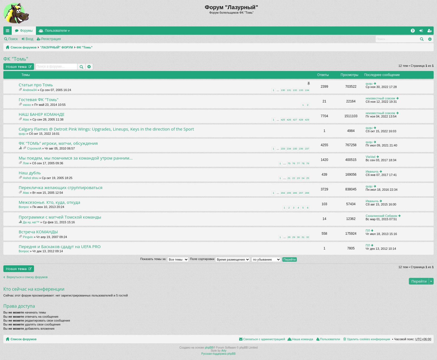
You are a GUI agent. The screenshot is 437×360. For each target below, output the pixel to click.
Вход (29, 39)
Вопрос (24, 207)
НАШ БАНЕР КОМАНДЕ (41, 114)
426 (289, 119)
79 (307, 163)
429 (307, 119)
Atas (26, 119)
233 (283, 148)
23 (298, 178)
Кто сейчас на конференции (33, 289)
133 (301, 90)
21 (289, 178)
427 (295, 119)
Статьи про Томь (36, 84)
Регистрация (51, 39)
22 (293, 178)
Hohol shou (30, 178)
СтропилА (34, 148)
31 (303, 237)
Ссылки (9, 32)
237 (307, 148)
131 (289, 90)
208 (307, 193)
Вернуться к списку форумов (27, 277)
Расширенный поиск (429, 39)
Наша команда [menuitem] (302, 339)
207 (301, 193)
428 (301, 119)
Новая (16, 66)
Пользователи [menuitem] (330, 339)
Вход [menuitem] (422, 32)
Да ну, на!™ (31, 222)
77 (298, 163)
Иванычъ (372, 171)
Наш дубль (30, 172)
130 (283, 90)
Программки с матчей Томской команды (60, 217)
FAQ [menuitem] (414, 32)
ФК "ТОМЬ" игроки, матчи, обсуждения (58, 143)
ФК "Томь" (85, 47)
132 (295, 90)
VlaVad (370, 156)
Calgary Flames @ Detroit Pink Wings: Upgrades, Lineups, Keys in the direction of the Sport (106, 129)
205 (289, 193)
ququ (369, 83)
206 (295, 193)
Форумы (26, 31)
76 (293, 163)
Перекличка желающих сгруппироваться (60, 187)
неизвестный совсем (380, 98)
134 (307, 90)
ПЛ (368, 230)
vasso (27, 104)
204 (283, 193)
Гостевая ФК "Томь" (39, 99)
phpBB (209, 347)
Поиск (13, 39)
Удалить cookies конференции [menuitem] (368, 339)
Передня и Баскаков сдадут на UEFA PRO (60, 246)
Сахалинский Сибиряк (381, 215)
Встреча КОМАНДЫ (38, 231)
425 (283, 119)
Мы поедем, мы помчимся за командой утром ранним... (76, 158)
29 (293, 237)
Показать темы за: (164, 259)
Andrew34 (30, 90)
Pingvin (28, 237)
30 (298, 237)
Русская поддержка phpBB (218, 353)
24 (303, 178)
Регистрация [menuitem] (431, 32)
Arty (223, 350)
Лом (26, 163)
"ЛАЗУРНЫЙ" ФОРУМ (56, 47)
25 (307, 178)
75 (289, 163)
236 (301, 148)
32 (307, 237)
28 (289, 237)
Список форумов (24, 47)
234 (289, 148)
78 (303, 163)
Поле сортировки (220, 259)
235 (295, 148)
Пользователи (56, 31)
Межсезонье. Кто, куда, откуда (49, 202)
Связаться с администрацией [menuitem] (264, 339)
